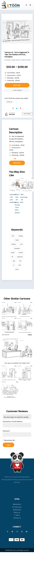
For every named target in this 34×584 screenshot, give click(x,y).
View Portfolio (27, 113)
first (21, 244)
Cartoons (8, 60)
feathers (13, 244)
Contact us (9, 102)
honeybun (17, 248)
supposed (20, 257)
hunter (13, 252)
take (14, 261)
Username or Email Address (12, 421)
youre (17, 269)
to (13, 265)
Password (6, 431)
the (20, 261)
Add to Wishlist (17, 90)
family (17, 240)
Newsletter (17, 504)
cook (12, 236)
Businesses (17, 510)
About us (17, 512)
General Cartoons (26, 60)
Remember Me (9, 440)
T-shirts (17, 515)
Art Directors (17, 507)
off (12, 257)
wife (19, 265)
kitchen (21, 252)
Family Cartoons (16, 60)
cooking (20, 236)
